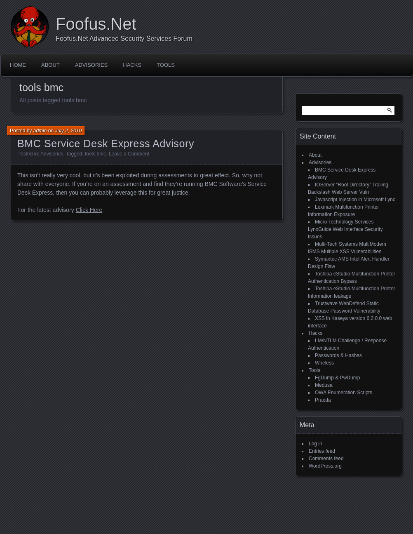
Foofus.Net (96, 24)
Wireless (324, 363)
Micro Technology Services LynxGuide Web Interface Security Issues (345, 229)
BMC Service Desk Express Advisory (105, 143)
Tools (166, 65)
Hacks (132, 65)
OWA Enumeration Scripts (343, 392)
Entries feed (322, 451)
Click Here (89, 210)
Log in (315, 444)
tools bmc (95, 154)
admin (40, 131)
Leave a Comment (129, 154)
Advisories (91, 65)
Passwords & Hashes (338, 355)
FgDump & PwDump (337, 378)
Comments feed (326, 458)
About (50, 65)
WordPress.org (325, 466)
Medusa (324, 385)
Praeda (323, 400)
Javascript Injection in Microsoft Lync (355, 199)
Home (18, 65)
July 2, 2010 (68, 131)
